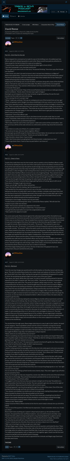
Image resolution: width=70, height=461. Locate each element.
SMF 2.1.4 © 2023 (7, 458)
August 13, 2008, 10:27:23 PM (16, 154)
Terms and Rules (58, 459)
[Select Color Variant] (66, 2)
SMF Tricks (11, 456)
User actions (60, 38)
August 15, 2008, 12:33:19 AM (16, 262)
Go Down (8, 38)
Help (51, 459)
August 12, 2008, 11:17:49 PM (16, 51)
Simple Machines (18, 458)
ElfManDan (18, 42)
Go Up (7, 447)
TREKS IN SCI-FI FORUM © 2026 (57, 456)
